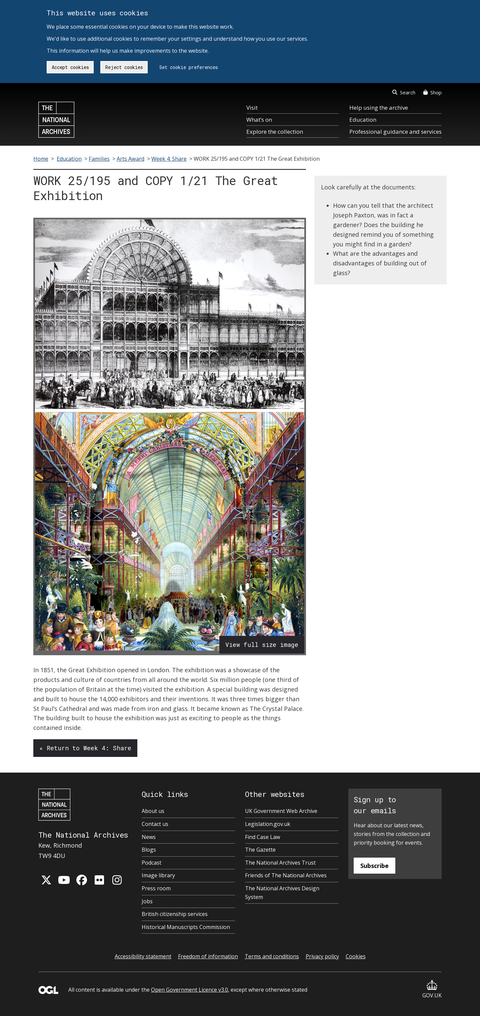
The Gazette (260, 849)
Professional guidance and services (395, 131)
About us (153, 811)
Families (99, 158)
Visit (252, 107)
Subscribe (374, 866)
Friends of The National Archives (286, 875)
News (149, 837)
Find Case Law (262, 837)
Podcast (151, 862)
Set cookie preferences (188, 67)
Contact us (155, 824)
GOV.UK (432, 989)
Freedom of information (208, 956)
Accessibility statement (143, 956)
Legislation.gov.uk (267, 824)
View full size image (261, 645)
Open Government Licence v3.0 (189, 989)
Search (403, 92)
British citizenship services (175, 914)
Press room (156, 888)
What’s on (259, 119)
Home (40, 158)
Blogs (149, 849)
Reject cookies (124, 67)
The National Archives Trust (280, 862)
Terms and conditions (272, 956)
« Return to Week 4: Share (85, 748)
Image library (158, 875)
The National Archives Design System (282, 893)
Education (362, 119)
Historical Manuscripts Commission (186, 927)
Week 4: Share (169, 158)
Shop (432, 92)
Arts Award (130, 158)
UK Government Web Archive (281, 811)
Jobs (147, 901)
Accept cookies (70, 67)
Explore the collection (274, 131)
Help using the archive (378, 107)
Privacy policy (322, 956)
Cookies (356, 956)
